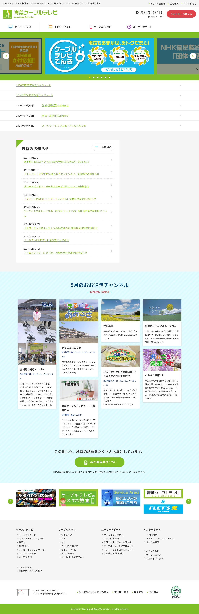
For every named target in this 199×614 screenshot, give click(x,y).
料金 (63, 538)
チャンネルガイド (27, 534)
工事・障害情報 (158, 3)
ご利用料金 (24, 545)
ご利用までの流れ (69, 545)
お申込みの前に (68, 549)
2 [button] (93, 77)
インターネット (62, 27)
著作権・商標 (121, 592)
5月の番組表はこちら (103, 462)
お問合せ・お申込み (181, 14)
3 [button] (97, 77)
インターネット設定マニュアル (119, 549)
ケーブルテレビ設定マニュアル (119, 545)
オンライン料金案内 (113, 534)
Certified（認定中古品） (73, 556)
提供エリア (66, 534)
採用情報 (138, 592)
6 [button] (109, 77)
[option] (99, 56)
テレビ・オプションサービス (33, 549)
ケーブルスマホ (102, 27)
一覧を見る (105, 147)
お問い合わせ (152, 551)
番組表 (22, 542)
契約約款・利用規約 (113, 553)
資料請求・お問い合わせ (30, 570)
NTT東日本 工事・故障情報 (118, 542)
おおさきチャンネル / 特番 (31, 538)
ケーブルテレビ (22, 27)
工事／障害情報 (111, 538)
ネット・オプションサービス (160, 538)
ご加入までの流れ (154, 558)
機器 (63, 542)
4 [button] (101, 77)
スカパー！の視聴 (27, 553)
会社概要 (174, 3)
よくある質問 (189, 3)
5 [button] (105, 77)
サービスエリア (153, 554)
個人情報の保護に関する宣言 (94, 592)
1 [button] (89, 77)
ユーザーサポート (142, 27)
